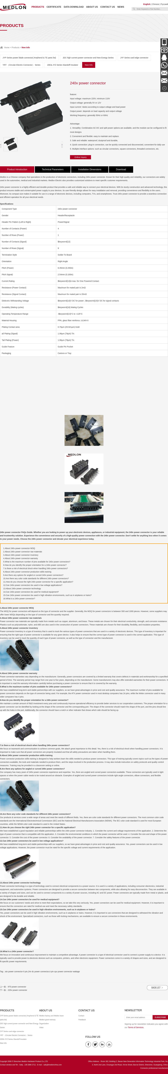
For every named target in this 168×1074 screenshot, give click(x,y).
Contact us (107, 7)
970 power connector (17, 987)
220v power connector (17, 990)
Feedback (82, 1020)
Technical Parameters (53, 169)
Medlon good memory (47, 1020)
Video (41, 1027)
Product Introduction (17, 169)
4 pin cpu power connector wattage (64, 971)
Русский (164, 4)
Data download (74, 7)
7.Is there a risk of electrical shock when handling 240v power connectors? (35, 568)
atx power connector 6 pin (16, 971)
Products (38, 7)
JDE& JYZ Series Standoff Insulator (62, 65)
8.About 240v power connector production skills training (27, 572)
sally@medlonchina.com (53, 1065)
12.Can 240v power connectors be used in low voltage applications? (32, 585)
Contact (81, 1016)
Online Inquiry (80, 157)
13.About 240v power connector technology (22, 588)
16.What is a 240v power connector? (19, 598)
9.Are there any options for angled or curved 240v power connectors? (33, 575)
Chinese (155, 4)
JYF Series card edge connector (134, 58)
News (120, 7)
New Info (89, 65)
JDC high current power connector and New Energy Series (88, 58)
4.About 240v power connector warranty (20, 558)
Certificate (54, 7)
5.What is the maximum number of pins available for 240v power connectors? (36, 562)
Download (121, 169)
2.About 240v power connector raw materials (22, 552)
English (146, 4)
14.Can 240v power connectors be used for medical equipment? (31, 592)
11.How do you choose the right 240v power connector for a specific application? (38, 582)
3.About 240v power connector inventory (20, 555)
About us (92, 7)
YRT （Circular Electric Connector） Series (21, 65)
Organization (44, 1024)
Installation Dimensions (89, 169)
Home (6, 47)
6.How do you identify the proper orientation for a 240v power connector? (34, 565)
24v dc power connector (38, 971)
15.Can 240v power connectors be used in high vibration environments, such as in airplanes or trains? (47, 595)
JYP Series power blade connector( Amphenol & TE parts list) (29, 58)
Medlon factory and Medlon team (51, 1016)
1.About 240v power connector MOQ (19, 548)
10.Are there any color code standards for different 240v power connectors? (36, 578)
